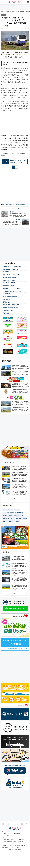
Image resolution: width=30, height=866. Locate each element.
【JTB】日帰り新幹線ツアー (10, 296)
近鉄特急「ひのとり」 (8, 302)
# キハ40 (12, 204)
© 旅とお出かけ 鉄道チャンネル (15, 849)
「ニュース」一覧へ (15, 208)
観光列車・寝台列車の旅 (9, 282)
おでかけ (7, 11)
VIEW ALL (15, 498)
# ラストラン (23, 204)
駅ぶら (17, 11)
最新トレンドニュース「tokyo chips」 (12, 833)
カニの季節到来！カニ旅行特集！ (11, 269)
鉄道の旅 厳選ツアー (8, 299)
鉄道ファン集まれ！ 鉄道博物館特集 (12, 266)
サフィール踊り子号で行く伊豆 (10, 307)
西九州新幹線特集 (7, 294)
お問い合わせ (5, 847)
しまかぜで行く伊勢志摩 (9, 280)
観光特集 (12, 11)
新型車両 (22, 11)
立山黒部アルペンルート (9, 271)
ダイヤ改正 (10, 510)
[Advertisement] (15, 187)
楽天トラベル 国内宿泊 (9, 285)
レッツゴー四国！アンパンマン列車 (11, 274)
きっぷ (4, 510)
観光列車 (10, 515)
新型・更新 (18, 518)
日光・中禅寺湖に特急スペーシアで (11, 305)
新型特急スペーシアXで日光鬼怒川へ (12, 288)
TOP (2, 11)
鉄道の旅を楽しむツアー (9, 313)
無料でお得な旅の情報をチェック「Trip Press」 (14, 839)
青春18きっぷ (6, 518)
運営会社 (10, 845)
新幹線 (17, 521)
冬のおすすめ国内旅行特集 (9, 277)
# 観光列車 (17, 204)
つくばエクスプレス (18, 515)
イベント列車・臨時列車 (8, 512)
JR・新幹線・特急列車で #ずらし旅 (12, 291)
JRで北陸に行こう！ (8, 310)
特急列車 (25, 518)
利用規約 (4, 845)
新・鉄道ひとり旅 (19, 512)
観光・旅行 (16, 510)
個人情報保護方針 (18, 845)
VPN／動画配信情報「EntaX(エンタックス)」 (14, 841)
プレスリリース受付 (14, 847)
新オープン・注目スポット (9, 521)
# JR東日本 (7, 204)
